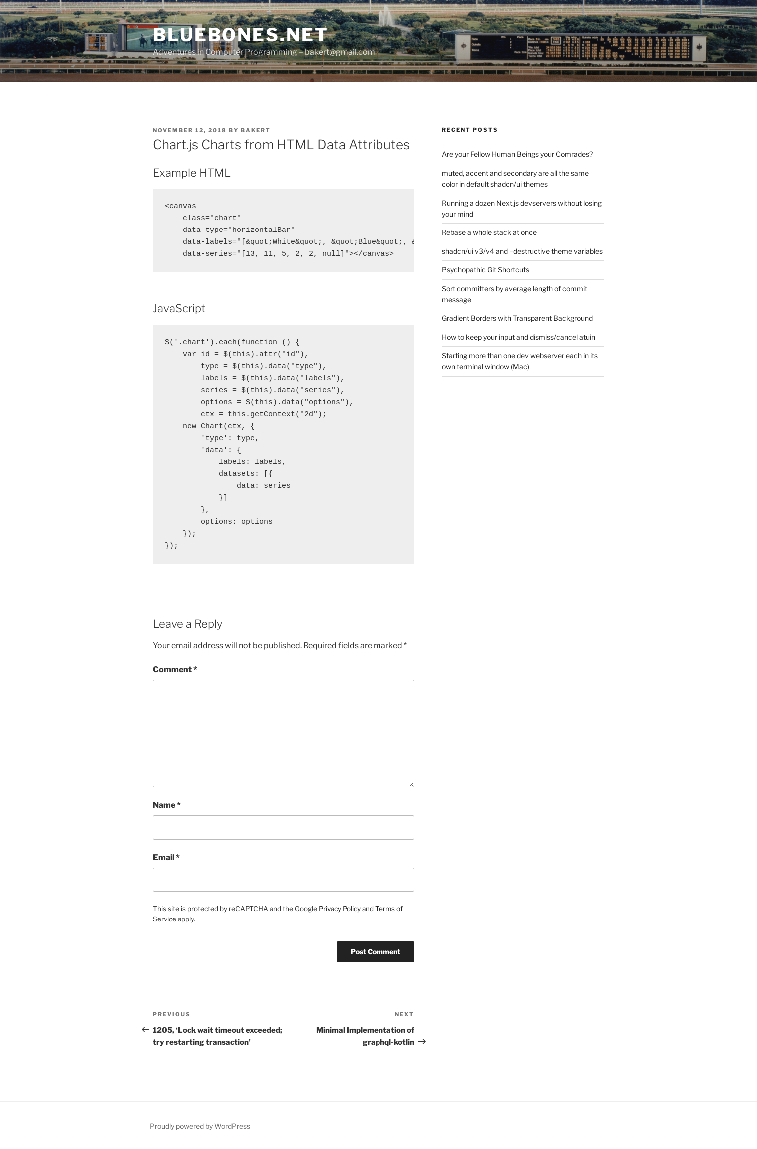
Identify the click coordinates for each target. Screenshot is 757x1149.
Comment (175, 669)
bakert (256, 130)
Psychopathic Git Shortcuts (485, 269)
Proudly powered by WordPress (200, 1126)
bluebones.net (240, 35)
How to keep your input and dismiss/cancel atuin (518, 337)
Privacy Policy (340, 909)
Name (167, 805)
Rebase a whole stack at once (489, 232)
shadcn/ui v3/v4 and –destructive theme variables (522, 251)
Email (166, 857)
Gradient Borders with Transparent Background (517, 318)
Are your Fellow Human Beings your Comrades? (517, 154)
